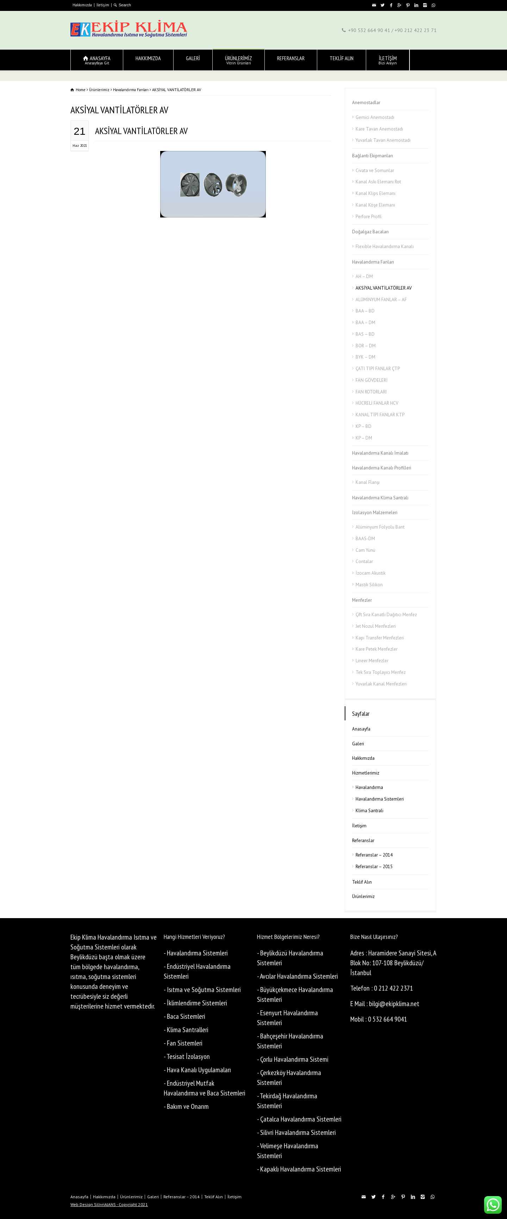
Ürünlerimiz (363, 896)
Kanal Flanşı (368, 482)
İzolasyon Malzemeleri (375, 513)
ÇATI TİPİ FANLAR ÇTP (378, 369)
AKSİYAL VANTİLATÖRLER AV (141, 131)
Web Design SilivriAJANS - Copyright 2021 (109, 1204)
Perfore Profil (369, 217)
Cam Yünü (365, 550)
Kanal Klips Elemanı (375, 193)
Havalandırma (369, 787)
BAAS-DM (365, 539)
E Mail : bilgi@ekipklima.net (384, 1003)
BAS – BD (365, 334)
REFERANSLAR (291, 60)
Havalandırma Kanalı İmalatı (380, 453)
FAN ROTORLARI (371, 392)
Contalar (364, 561)
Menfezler (362, 600)
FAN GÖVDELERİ (372, 380)
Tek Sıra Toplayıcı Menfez (381, 672)
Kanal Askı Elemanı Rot (378, 182)
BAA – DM (365, 323)
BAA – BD (365, 311)
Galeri (358, 744)
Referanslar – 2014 (374, 855)
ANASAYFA (97, 60)
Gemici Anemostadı (375, 117)
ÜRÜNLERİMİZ (238, 60)
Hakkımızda (82, 4)
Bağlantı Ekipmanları (372, 156)
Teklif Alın (362, 882)
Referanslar (363, 841)
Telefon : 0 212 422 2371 (381, 988)
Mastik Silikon (369, 585)
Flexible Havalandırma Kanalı (385, 247)
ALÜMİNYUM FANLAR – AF (381, 300)
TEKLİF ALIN (341, 60)
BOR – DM (366, 346)
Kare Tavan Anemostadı (379, 129)
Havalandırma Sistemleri (380, 799)
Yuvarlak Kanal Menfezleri (381, 684)
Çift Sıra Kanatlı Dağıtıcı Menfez (386, 615)
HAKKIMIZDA (148, 60)
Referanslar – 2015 (374, 867)
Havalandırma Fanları (373, 262)
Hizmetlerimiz (365, 773)
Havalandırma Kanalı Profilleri (381, 468)
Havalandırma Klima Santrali (380, 498)
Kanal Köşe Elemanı (375, 205)
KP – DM (364, 438)
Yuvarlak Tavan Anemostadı (383, 140)
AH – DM (364, 276)
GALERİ (193, 60)
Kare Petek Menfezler (377, 649)
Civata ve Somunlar (375, 170)
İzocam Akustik (371, 573)
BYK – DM (365, 357)
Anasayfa (361, 729)
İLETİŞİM (387, 60)
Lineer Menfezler (372, 661)
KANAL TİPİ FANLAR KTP (380, 415)
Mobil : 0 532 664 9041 (378, 1019)
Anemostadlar (366, 103)
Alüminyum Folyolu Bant (380, 527)
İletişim (102, 4)
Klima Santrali (369, 811)
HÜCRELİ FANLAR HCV (377, 403)
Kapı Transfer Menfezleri (380, 638)
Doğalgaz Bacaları (370, 232)
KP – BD (363, 426)
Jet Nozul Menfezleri (376, 626)
